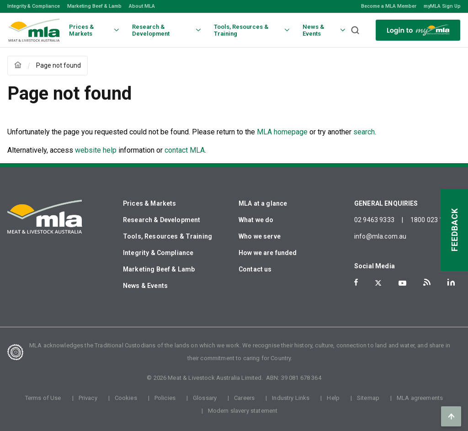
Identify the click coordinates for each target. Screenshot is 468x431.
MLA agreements (420, 397)
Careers (244, 397)
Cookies (126, 397)
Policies (165, 397)
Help (333, 397)
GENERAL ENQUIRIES (386, 203)
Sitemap (368, 397)
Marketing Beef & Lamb (94, 6)
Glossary (205, 397)
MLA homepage (283, 132)
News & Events (145, 285)
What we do (256, 219)
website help (96, 150)
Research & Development (161, 219)
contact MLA (185, 150)
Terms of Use (43, 397)
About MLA (142, 6)
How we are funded (268, 252)
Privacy (88, 397)
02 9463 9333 (374, 219)
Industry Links (290, 397)
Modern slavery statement (243, 410)
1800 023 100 (430, 219)
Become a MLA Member (388, 6)
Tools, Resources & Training (167, 236)
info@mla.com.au (380, 236)
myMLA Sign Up (442, 6)
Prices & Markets (149, 203)
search (364, 132)
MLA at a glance (263, 203)
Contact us (255, 269)
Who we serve (260, 236)
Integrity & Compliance (33, 6)
